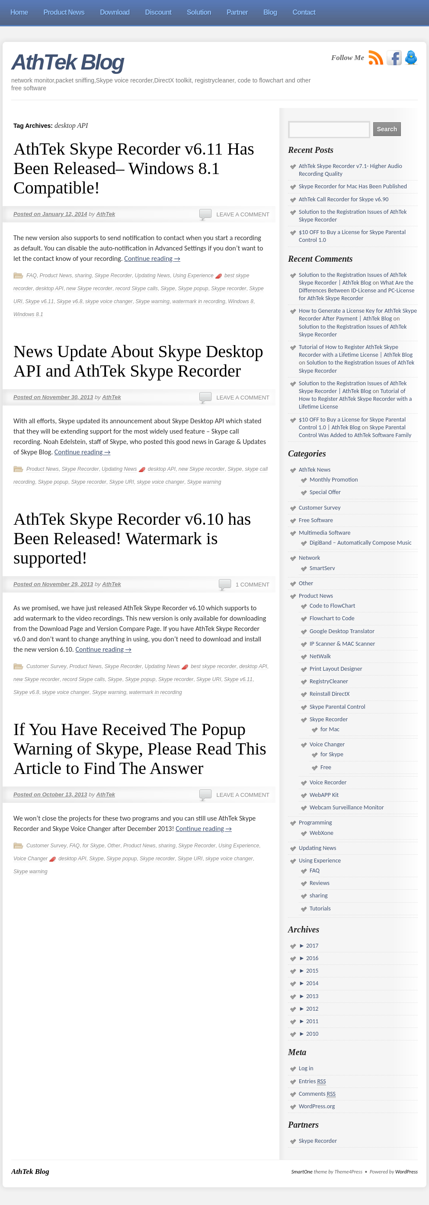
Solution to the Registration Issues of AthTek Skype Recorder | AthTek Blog (353, 278)
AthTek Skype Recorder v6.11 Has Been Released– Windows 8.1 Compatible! (133, 168)
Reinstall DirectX (329, 694)
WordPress (406, 1172)
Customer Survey (46, 666)
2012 (312, 1008)
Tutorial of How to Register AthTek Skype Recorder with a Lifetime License (355, 398)
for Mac (329, 729)
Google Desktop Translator (342, 631)
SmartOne (302, 1172)
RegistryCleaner (329, 681)
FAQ (31, 276)
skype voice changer (108, 301)
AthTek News (314, 469)
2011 (312, 1021)
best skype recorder (213, 666)
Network (309, 557)
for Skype (94, 846)
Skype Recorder (113, 276)
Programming (315, 822)
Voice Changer (30, 859)
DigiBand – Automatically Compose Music (361, 542)
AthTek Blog (67, 62)
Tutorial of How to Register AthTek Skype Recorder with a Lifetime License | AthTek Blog (356, 350)
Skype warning (152, 301)
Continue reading (152, 258)
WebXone (321, 833)
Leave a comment (242, 214)
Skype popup (193, 288)
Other (113, 846)
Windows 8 (240, 301)
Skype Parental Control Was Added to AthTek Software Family (355, 431)
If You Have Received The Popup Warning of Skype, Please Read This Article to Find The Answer (139, 749)
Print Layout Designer (336, 668)
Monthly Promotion (334, 479)
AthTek (105, 214)
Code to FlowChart (332, 605)
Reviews (320, 883)
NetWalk (320, 656)
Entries (312, 1081)
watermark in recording (199, 301)
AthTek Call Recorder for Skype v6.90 (343, 199)
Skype (167, 288)
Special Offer (325, 492)
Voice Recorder (328, 782)
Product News (55, 276)
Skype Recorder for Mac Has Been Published (353, 186)
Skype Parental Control (337, 706)
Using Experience (193, 276)
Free (325, 767)
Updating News (152, 276)
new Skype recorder (89, 288)
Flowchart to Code (332, 618)
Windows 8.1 (28, 314)
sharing (83, 276)
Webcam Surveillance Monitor (347, 807)
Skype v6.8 (69, 301)
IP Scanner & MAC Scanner (342, 643)
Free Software (316, 520)
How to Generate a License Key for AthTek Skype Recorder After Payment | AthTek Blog (358, 314)
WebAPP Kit (324, 795)
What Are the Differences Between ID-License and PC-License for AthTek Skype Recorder (356, 290)
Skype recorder (228, 288)
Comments (317, 1094)
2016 (312, 958)
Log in (306, 1068)
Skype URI (121, 482)
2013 (312, 996)
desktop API (49, 288)
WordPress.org (317, 1106)
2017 (312, 945)
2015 (312, 970)
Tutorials (320, 908)
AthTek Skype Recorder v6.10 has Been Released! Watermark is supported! (132, 538)
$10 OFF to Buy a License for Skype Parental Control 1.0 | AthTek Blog (352, 423)
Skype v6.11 (39, 301)
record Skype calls (136, 288)
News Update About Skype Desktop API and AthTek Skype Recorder (138, 361)
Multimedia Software (325, 532)
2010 (312, 1033)
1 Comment (252, 584)
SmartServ (322, 568)
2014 (312, 983)
